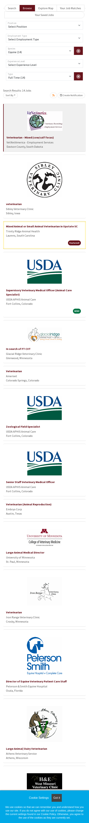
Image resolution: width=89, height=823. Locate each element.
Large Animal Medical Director (25, 552)
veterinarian (14, 204)
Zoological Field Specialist (23, 426)
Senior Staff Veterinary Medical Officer (30, 482)
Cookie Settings (39, 797)
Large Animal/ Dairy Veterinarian (26, 748)
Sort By (9, 95)
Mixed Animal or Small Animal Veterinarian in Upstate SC (42, 226)
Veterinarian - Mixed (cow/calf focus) (30, 137)
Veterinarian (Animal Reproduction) (29, 504)
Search (12, 8)
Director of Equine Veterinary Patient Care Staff (36, 681)
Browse (27, 8)
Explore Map (45, 8)
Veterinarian (14, 371)
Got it (56, 797)
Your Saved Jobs (44, 15)
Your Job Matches (70, 8)
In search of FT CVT (18, 349)
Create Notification (71, 95)
